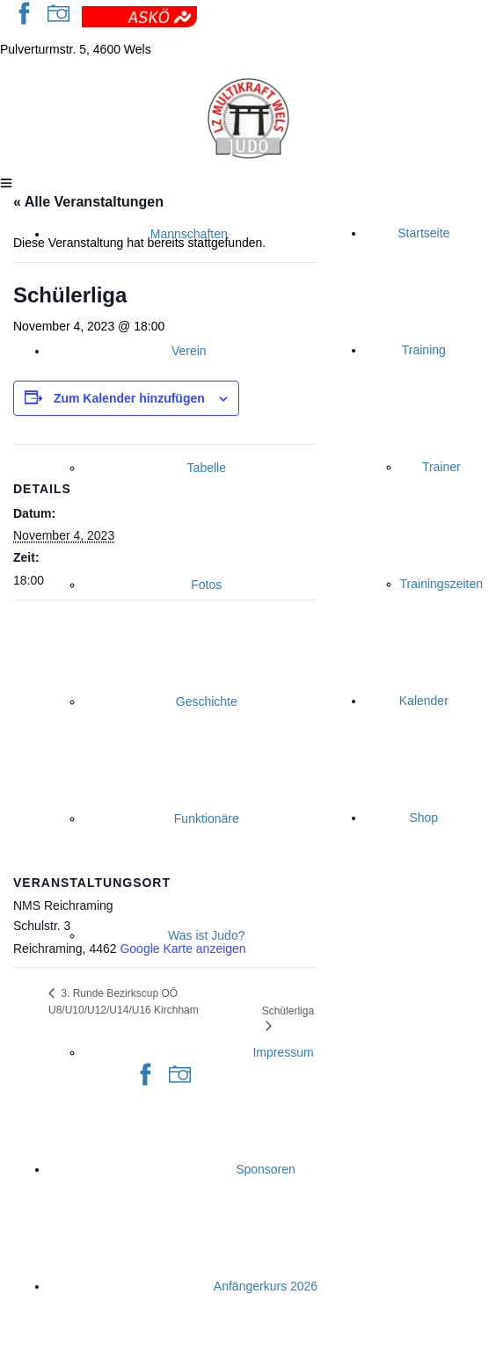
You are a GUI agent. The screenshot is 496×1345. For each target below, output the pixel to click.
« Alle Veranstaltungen (88, 201)
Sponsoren (265, 1169)
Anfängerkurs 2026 (265, 1286)
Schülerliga (288, 1011)
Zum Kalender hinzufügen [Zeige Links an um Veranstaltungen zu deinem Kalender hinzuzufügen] (129, 398)
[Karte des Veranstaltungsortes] (165, 727)
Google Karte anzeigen (182, 949)
